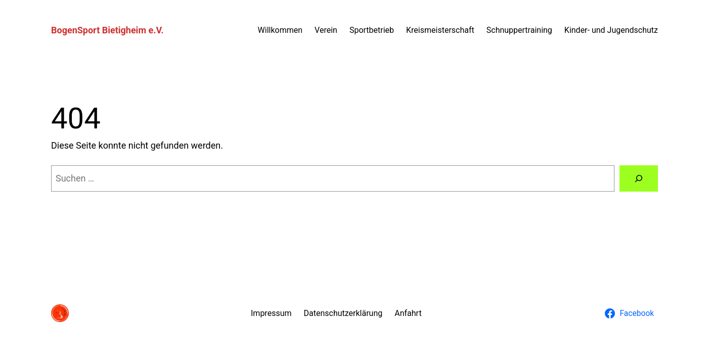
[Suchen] (638, 178)
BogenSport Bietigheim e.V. (107, 30)
